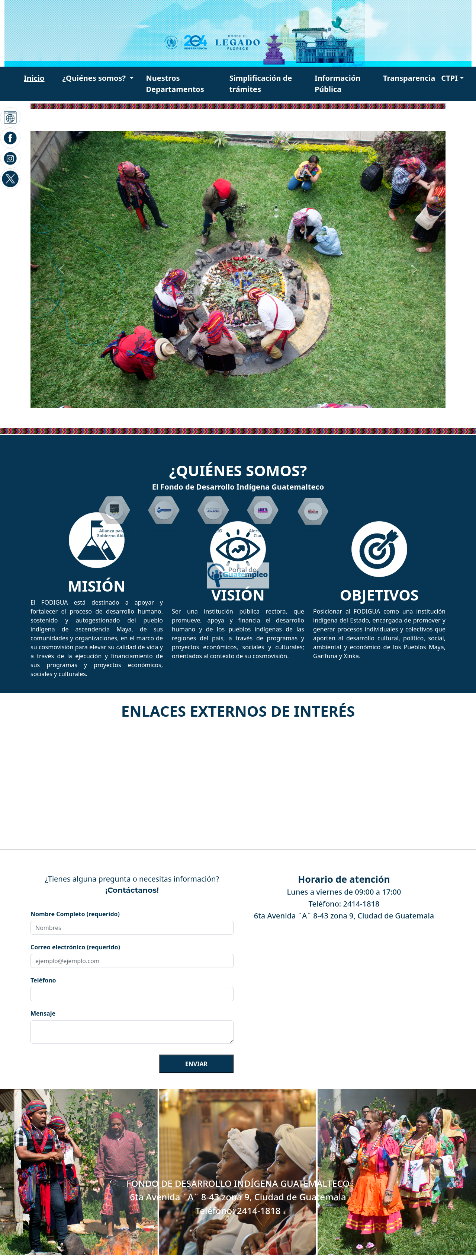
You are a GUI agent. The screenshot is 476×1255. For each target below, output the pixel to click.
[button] (98, 78)
